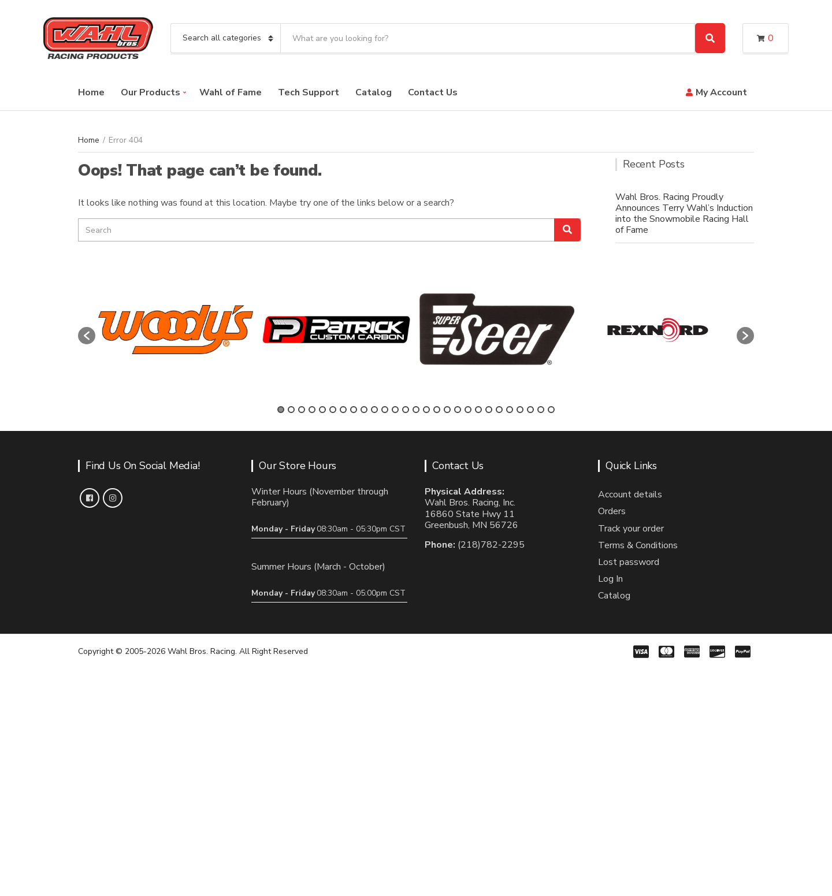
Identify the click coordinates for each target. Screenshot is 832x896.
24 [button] (520, 409)
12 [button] (395, 409)
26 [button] (540, 409)
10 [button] (374, 409)
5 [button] (322, 409)
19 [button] (468, 409)
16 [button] (436, 409)
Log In (610, 578)
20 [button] (478, 409)
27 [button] (551, 409)
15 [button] (426, 409)
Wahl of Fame (230, 92)
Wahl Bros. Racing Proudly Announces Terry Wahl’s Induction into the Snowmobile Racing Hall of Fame (684, 214)
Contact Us (433, 92)
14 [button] (416, 409)
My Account (721, 92)
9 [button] (364, 409)
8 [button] (353, 409)
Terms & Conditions (638, 545)
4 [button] (312, 409)
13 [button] (405, 409)
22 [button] (499, 409)
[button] (86, 335)
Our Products (150, 92)
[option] (175, 329)
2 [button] (291, 409)
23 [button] (509, 409)
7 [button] (343, 409)
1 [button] (280, 409)
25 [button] (530, 409)
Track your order (631, 528)
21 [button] (488, 409)
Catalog (373, 92)
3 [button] (301, 409)
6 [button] (332, 409)
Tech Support (308, 92)
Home (91, 92)
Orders (612, 511)
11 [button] (384, 409)
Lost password (628, 562)
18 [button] (457, 409)
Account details (630, 494)
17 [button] (447, 409)
